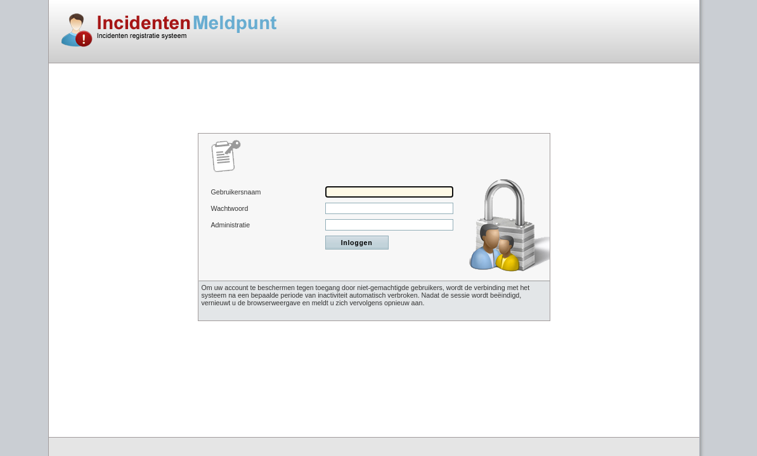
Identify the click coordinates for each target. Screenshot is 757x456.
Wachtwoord (230, 208)
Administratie (230, 225)
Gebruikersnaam (236, 192)
